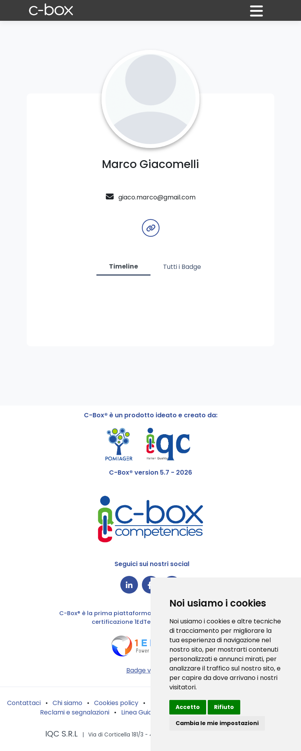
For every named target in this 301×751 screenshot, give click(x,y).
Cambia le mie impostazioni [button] (217, 723)
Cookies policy (116, 702)
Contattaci (24, 702)
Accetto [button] (188, 707)
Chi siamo (67, 702)
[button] (261, 14)
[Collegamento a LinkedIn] (129, 585)
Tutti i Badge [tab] (182, 266)
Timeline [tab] (123, 266)
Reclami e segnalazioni (74, 712)
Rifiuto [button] (224, 707)
